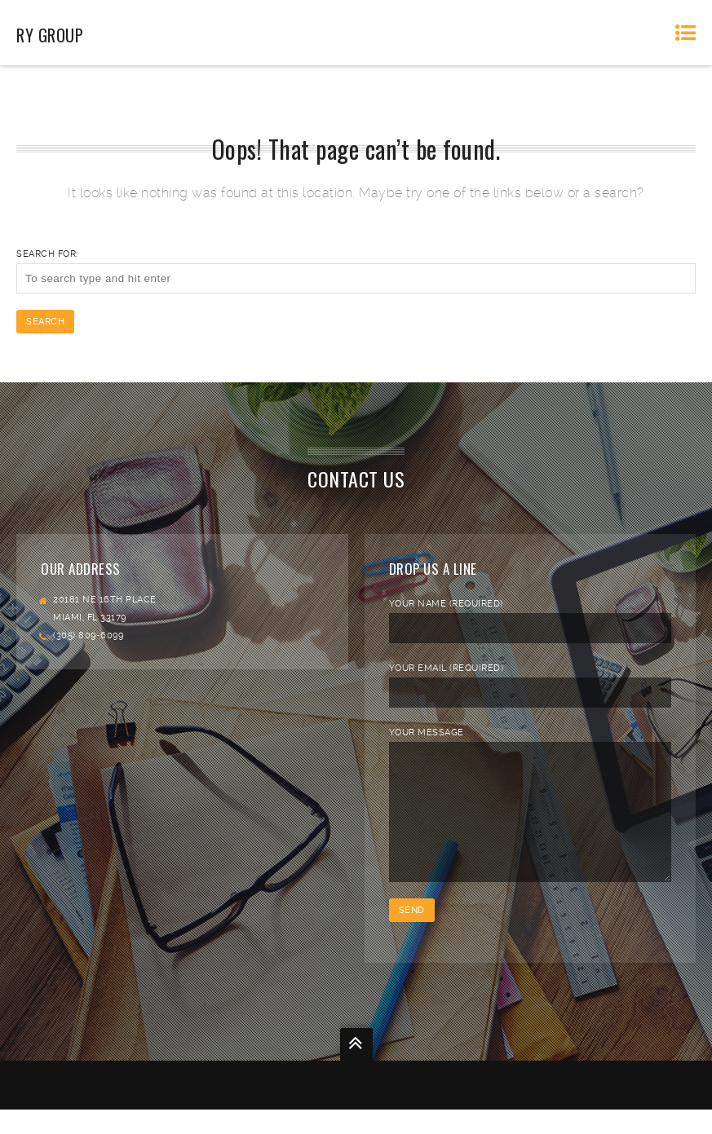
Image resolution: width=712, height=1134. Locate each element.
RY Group (49, 35)
